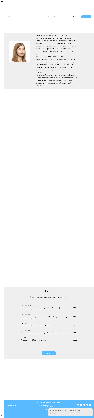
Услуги (31, 16)
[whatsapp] (78, 406)
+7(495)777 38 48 (73, 17)
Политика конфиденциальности (48, 408)
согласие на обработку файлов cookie (63, 412)
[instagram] (84, 406)
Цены (55, 16)
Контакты (43, 16)
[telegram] (90, 406)
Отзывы (50, 16)
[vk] (81, 406)
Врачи (36, 16)
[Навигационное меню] (2, 2)
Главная (26, 16)
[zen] (87, 406)
